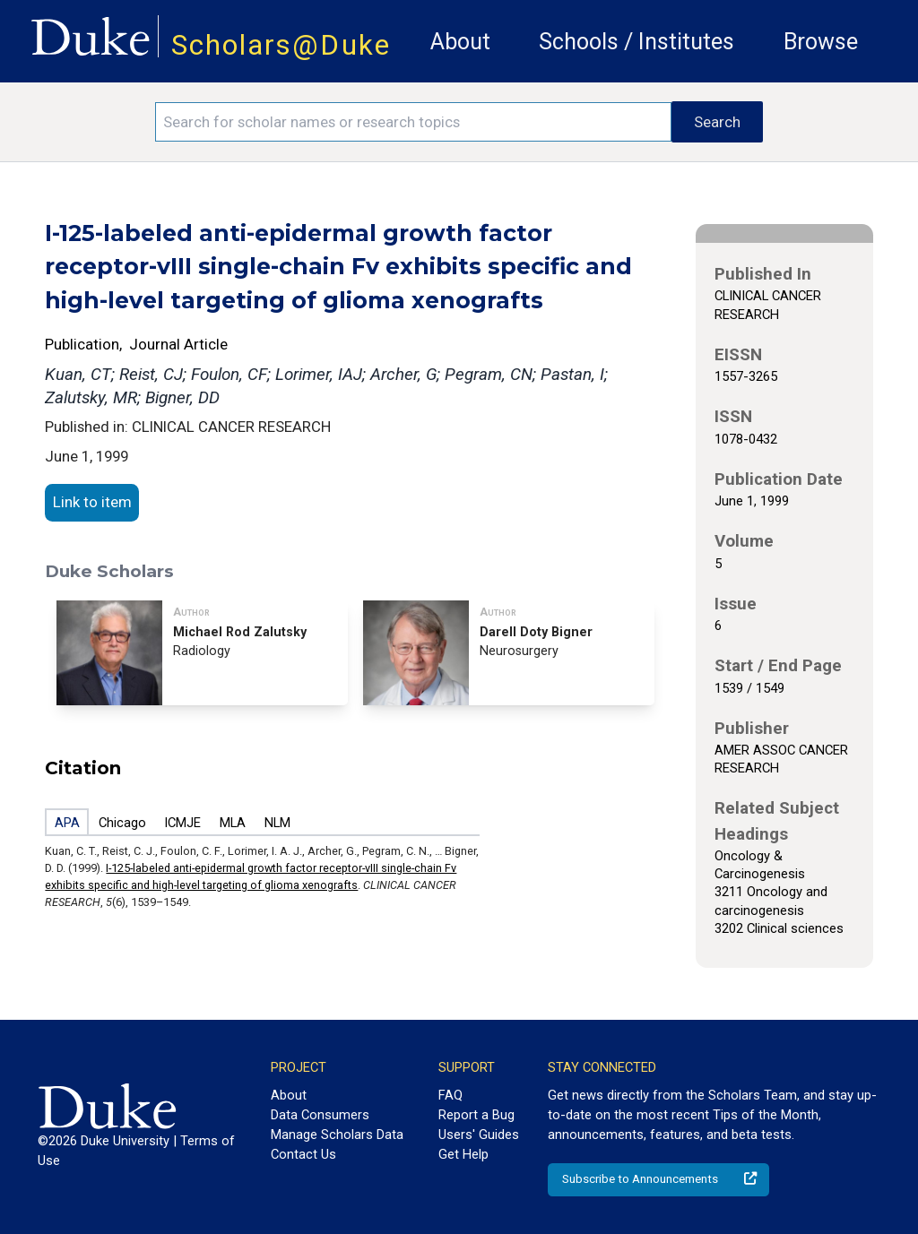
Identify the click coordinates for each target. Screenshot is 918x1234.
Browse (821, 42)
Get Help (463, 1154)
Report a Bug (476, 1115)
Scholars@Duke (281, 45)
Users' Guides (478, 1134)
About (460, 42)
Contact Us (303, 1154)
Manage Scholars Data (337, 1134)
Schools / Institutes (636, 42)
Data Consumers (320, 1115)
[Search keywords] (413, 122)
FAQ (450, 1095)
